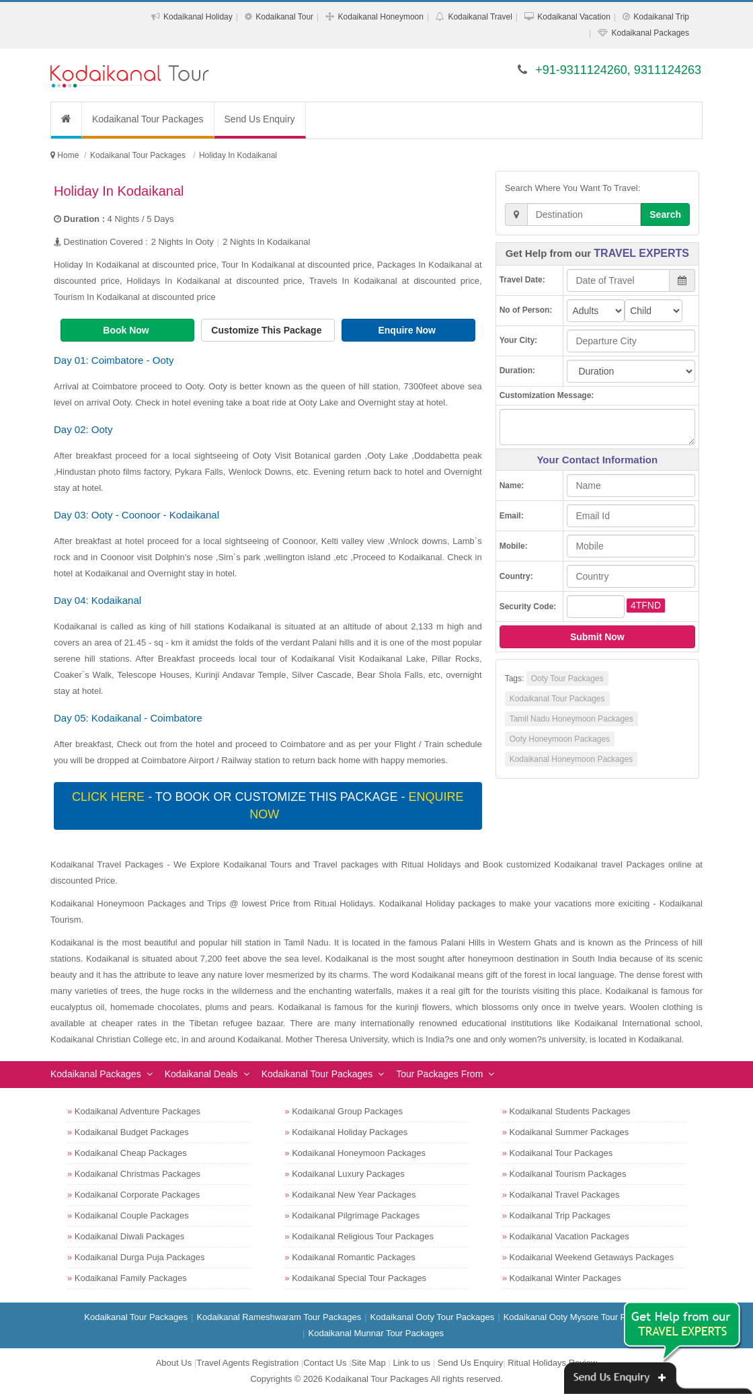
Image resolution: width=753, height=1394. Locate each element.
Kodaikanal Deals (201, 1074)
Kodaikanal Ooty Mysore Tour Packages (581, 1317)
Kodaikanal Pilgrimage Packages (356, 1215)
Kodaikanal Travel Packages (565, 1195)
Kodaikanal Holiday (198, 17)
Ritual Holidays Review (552, 1363)
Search (665, 214)
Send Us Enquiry (260, 119)
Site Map (369, 1363)
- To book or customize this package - (267, 805)
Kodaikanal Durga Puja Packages (140, 1257)
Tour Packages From (439, 1074)
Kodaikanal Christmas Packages (137, 1174)
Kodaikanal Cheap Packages (131, 1153)
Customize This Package (267, 330)
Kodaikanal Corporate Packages (137, 1195)
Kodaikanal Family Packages (131, 1278)
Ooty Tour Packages (567, 678)
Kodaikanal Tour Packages (148, 119)
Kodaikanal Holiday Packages (349, 1132)
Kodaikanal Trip (661, 17)
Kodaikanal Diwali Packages (129, 1236)
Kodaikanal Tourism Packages (568, 1174)
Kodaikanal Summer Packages (569, 1132)
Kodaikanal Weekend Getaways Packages (592, 1257)
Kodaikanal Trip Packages (560, 1215)
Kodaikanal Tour (284, 17)
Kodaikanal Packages (650, 33)
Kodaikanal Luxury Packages (348, 1174)
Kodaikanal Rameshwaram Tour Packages (278, 1317)
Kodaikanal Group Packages (347, 1111)
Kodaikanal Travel (480, 17)
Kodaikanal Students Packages (570, 1111)
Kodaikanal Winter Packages (565, 1278)
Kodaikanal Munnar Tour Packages (376, 1333)
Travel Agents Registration (247, 1363)
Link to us (411, 1363)
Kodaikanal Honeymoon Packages (571, 759)
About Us (174, 1363)
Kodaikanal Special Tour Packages (359, 1278)
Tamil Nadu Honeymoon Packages (571, 719)
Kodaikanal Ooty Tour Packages (432, 1317)
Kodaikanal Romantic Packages (353, 1257)
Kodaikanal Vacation (573, 17)
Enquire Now (408, 330)
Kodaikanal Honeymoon (381, 17)
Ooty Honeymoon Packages (560, 739)
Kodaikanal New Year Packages (353, 1195)
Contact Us (324, 1363)
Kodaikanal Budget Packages (132, 1132)
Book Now (127, 330)
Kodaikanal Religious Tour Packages (363, 1236)
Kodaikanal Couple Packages (132, 1215)
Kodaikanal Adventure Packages (137, 1111)
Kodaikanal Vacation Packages (569, 1236)
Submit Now (597, 636)
